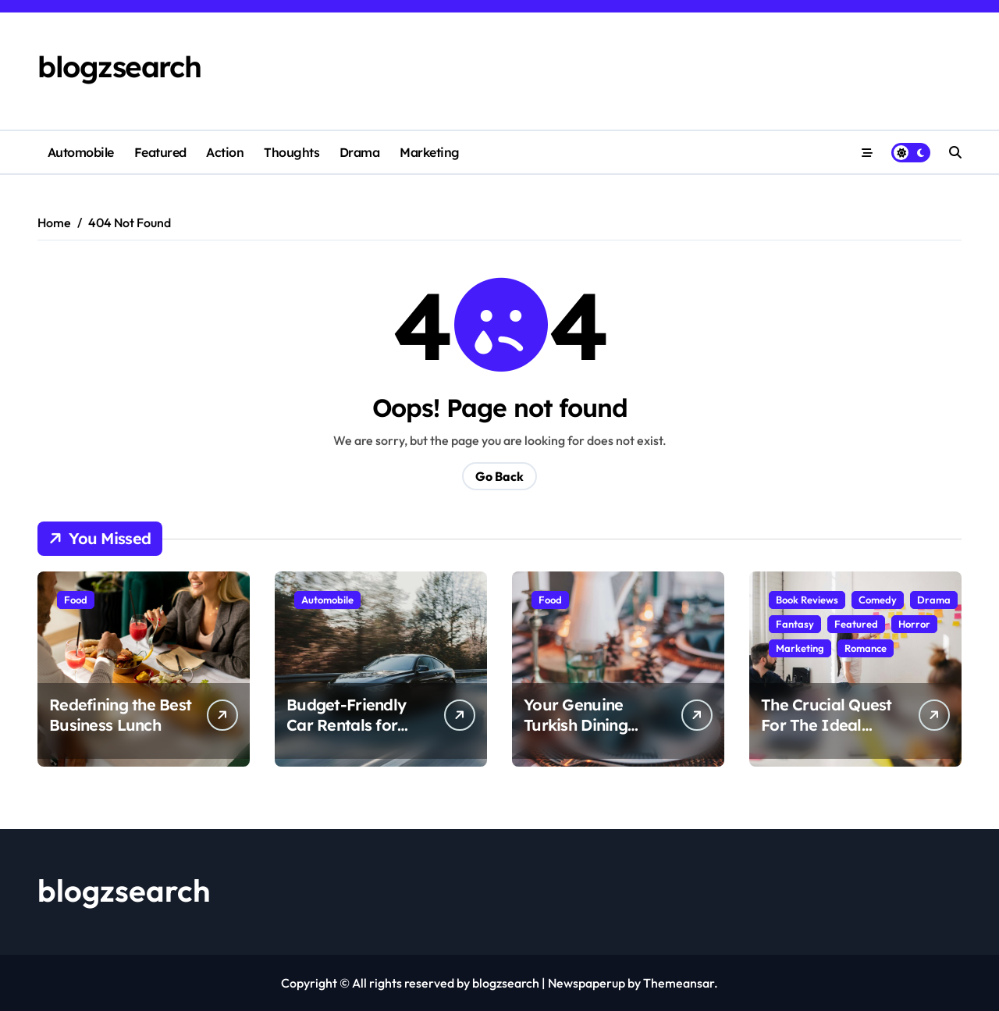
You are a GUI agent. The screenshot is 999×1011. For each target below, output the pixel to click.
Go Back (499, 476)
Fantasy (795, 624)
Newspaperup (586, 983)
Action (225, 152)
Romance (865, 648)
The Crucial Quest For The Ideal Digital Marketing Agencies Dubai (826, 735)
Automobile (81, 152)
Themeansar (678, 983)
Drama (360, 152)
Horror (914, 624)
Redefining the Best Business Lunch (120, 715)
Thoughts (291, 152)
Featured (160, 152)
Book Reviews (807, 599)
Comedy (878, 599)
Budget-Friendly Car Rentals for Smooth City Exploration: (346, 735)
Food (75, 599)
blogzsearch (119, 66)
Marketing (430, 152)
